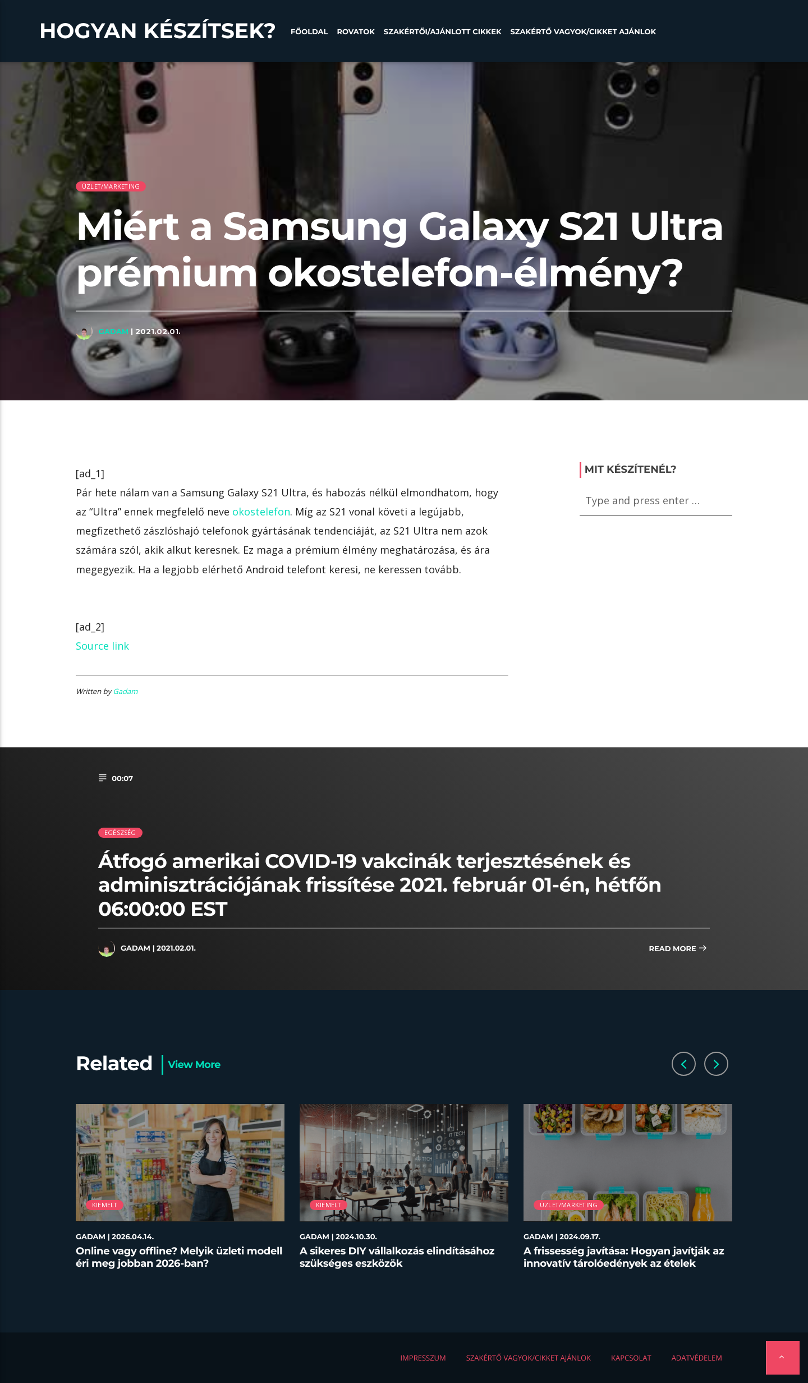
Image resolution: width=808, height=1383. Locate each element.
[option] (180, 1193)
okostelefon (261, 511)
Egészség (120, 832)
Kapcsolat (631, 1358)
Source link (102, 645)
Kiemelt (105, 1205)
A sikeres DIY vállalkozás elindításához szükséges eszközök (397, 1257)
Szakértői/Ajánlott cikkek (443, 32)
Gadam (113, 331)
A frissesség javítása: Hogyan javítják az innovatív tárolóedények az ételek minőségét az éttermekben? (624, 1263)
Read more (678, 949)
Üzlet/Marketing (111, 186)
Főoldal (309, 32)
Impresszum (423, 1358)
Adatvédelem (697, 1358)
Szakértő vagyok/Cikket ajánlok (583, 32)
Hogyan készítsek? (157, 31)
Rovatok (355, 32)
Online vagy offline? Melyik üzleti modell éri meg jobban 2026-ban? (179, 1257)
